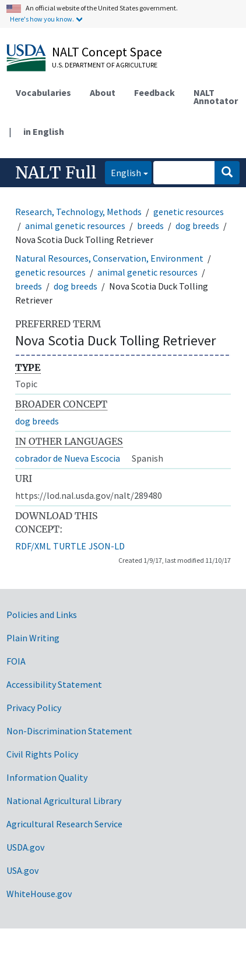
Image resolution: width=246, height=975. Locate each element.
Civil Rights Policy (42, 754)
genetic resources (188, 211)
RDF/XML (33, 546)
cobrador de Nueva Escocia (67, 458)
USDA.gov (25, 847)
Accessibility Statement (54, 684)
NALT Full (55, 172)
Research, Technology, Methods (78, 211)
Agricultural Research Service (64, 824)
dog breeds (197, 225)
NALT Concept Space (107, 52)
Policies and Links (41, 614)
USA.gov (22, 870)
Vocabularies (43, 92)
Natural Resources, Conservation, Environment (109, 258)
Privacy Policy (33, 707)
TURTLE (69, 546)
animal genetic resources (75, 225)
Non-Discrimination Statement (69, 731)
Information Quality (46, 777)
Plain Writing (32, 638)
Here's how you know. (42, 19)
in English (43, 131)
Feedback (154, 92)
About (102, 92)
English (123, 171)
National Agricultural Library (63, 800)
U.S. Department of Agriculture (104, 64)
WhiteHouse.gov (39, 893)
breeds (150, 225)
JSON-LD (107, 546)
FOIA (16, 661)
